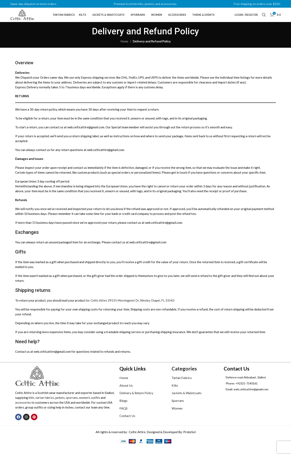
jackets (60, 406)
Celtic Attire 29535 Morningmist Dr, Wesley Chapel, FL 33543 (132, 308)
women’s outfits (89, 406)
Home (124, 50)
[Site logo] (30, 19)
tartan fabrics (45, 406)
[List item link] (250, 392)
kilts (31, 406)
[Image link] (37, 384)
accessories (23, 411)
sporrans (72, 406)
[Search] (264, 19)
